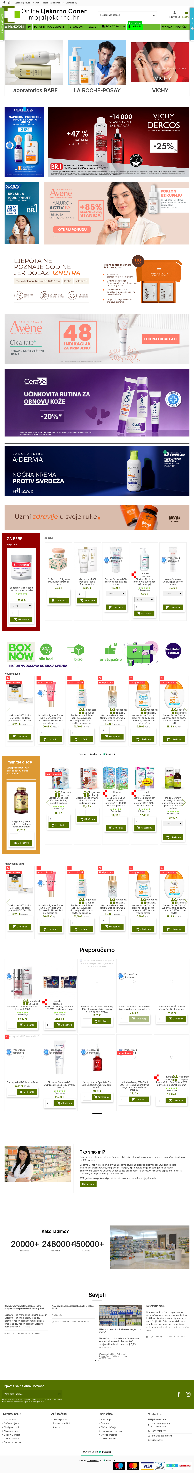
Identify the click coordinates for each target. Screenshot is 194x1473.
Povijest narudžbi (61, 1423)
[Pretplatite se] (59, 1394)
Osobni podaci (60, 1419)
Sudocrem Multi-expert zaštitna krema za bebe (21, 589)
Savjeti (36, 3)
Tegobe (23, 1333)
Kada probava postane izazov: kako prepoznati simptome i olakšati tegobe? (24, 1307)
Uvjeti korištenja (109, 1434)
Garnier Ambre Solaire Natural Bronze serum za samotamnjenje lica (112, 718)
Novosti (73, 1322)
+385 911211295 (158, 1431)
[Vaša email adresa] (29, 1394)
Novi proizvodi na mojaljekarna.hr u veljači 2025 (73, 1307)
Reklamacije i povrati (111, 1431)
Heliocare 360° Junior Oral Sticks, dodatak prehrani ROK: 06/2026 (20, 718)
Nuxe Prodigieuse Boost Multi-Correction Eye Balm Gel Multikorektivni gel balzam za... (50, 719)
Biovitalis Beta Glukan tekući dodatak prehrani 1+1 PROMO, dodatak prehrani (144, 802)
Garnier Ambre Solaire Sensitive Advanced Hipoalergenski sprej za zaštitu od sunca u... (82, 719)
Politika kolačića (109, 1438)
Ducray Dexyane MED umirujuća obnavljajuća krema (116, 582)
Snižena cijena (11, 1423)
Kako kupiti (106, 1419)
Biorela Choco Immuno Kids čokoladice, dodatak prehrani (87, 800)
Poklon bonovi (11, 1438)
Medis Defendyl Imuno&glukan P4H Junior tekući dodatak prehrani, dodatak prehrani (173, 803)
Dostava (105, 1423)
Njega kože (167, 1337)
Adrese (56, 1427)
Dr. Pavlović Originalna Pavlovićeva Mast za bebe (59, 582)
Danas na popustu (13, 1442)
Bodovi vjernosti (12, 1434)
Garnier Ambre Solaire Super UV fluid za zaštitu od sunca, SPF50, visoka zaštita (174, 719)
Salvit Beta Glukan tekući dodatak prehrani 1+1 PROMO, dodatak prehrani (115, 802)
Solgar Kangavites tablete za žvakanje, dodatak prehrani (21, 824)
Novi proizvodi (11, 1427)
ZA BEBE (14, 539)
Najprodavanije (11, 1431)
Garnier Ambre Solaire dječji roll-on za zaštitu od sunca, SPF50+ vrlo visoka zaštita (143, 719)
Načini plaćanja (108, 1427)
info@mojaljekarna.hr (161, 1435)
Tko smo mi (10, 1419)
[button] (186, 711)
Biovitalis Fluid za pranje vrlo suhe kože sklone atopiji (145, 582)
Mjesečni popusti (23, 3)
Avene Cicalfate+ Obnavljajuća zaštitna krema (173, 582)
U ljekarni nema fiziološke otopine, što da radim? (119, 1330)
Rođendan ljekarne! (51, 3)
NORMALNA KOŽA (155, 1306)
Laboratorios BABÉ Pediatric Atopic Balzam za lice (87, 582)
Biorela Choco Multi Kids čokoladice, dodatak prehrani (58, 800)
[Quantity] (14, 613)
